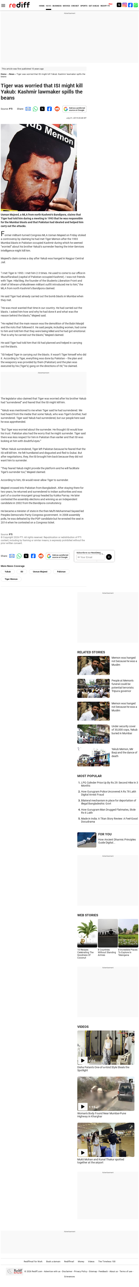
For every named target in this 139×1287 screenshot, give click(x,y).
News (11, 74)
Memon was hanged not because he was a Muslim (124, 661)
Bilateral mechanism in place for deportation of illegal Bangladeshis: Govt (108, 802)
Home (3, 74)
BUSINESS (57, 6)
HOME (42, 6)
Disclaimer (67, 1271)
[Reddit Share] (56, 108)
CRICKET (75, 6)
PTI (11, 109)
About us (113, 1271)
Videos (91, 1261)
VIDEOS (83, 1027)
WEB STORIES (87, 915)
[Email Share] (27, 108)
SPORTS (83, 6)
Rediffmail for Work (33, 1261)
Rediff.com (37, 1271)
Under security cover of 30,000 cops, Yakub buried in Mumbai (124, 730)
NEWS (48, 6)
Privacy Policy (80, 1271)
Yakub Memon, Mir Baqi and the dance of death (124, 753)
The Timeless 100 (106, 1261)
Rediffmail (69, 1261)
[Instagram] (125, 4)
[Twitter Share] (42, 108)
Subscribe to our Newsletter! (89, 552)
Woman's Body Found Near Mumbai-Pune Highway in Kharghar (101, 1115)
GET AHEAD (94, 6)
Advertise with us (52, 1271)
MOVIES (66, 6)
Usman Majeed (40, 571)
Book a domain (53, 1261)
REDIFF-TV (105, 6)
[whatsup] (136, 4)
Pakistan (61, 571)
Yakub (8, 571)
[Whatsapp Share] (34, 108)
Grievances (69, 1276)
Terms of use (126, 1271)
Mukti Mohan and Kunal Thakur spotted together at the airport (100, 1161)
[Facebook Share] (49, 108)
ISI (22, 571)
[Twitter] (119, 4)
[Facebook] (130, 4)
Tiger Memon (11, 579)
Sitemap (93, 1271)
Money (81, 1261)
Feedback (103, 1271)
